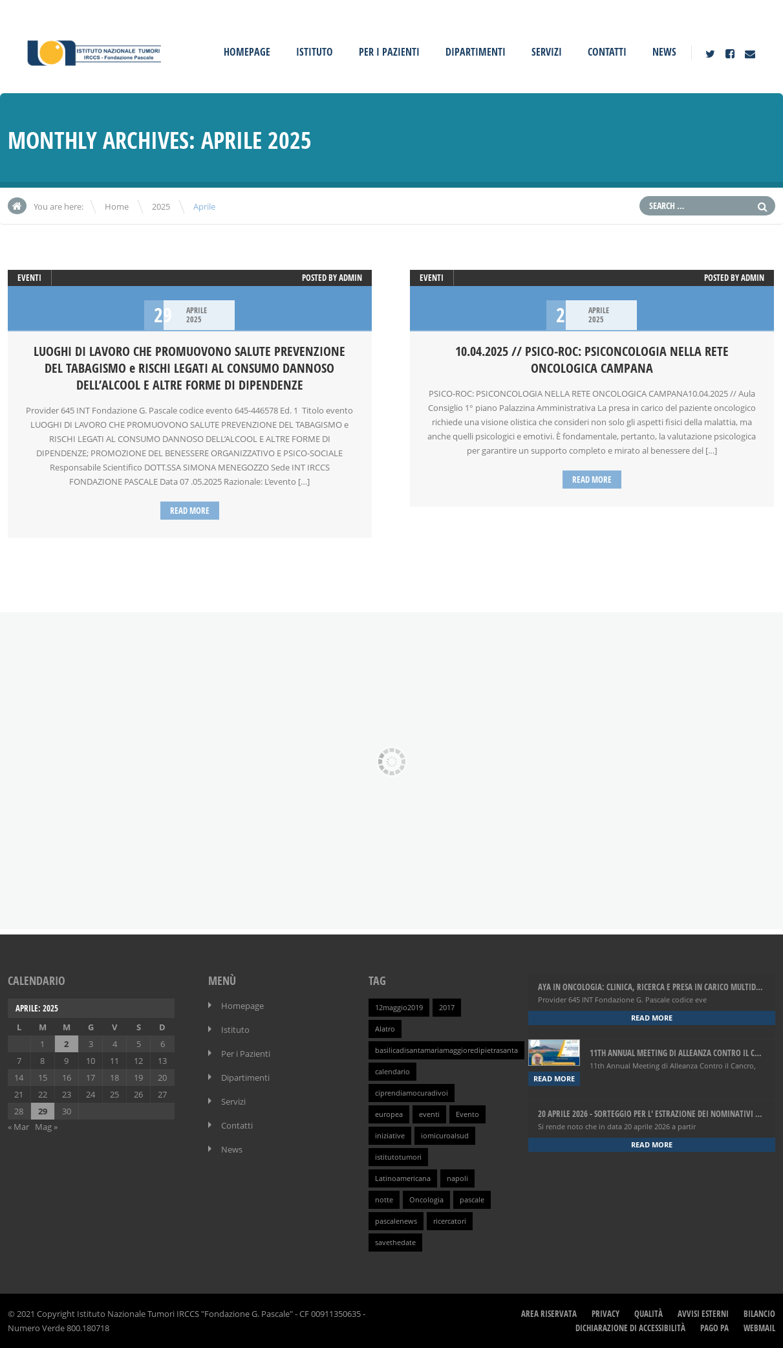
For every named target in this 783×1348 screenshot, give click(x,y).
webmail (759, 1328)
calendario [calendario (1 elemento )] (392, 1071)
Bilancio (759, 1314)
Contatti (607, 52)
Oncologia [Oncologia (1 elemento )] (426, 1199)
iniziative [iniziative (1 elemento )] (390, 1135)
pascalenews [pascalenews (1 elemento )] (396, 1221)
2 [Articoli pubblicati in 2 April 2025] (66, 1044)
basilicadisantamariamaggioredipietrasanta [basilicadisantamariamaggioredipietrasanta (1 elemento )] (446, 1050)
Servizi (546, 52)
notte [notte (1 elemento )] (384, 1199)
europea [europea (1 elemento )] (389, 1114)
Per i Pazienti (389, 52)
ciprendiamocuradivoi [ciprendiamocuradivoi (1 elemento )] (411, 1093)
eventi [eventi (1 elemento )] (429, 1114)
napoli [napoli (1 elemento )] (457, 1178)
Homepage (247, 52)
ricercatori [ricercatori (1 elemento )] (449, 1221)
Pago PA (714, 1328)
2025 (161, 206)
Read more (189, 510)
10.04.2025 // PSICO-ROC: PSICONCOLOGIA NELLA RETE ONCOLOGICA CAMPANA (592, 359)
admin (350, 277)
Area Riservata (549, 1314)
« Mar (18, 1127)
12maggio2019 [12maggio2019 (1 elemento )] (399, 1007)
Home (117, 206)
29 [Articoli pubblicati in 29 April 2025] (42, 1111)
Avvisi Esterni (703, 1314)
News (664, 52)
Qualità (648, 1314)
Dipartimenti (475, 52)
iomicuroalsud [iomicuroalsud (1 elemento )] (445, 1135)
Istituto (314, 52)
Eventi (29, 277)
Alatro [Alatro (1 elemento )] (385, 1028)
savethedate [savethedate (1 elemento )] (395, 1242)
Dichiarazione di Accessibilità (630, 1328)
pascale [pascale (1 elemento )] (472, 1199)
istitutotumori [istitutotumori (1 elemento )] (398, 1157)
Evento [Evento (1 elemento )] (467, 1114)
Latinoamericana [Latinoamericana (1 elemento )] (403, 1178)
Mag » (46, 1127)
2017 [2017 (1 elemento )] (447, 1007)
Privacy (605, 1314)
